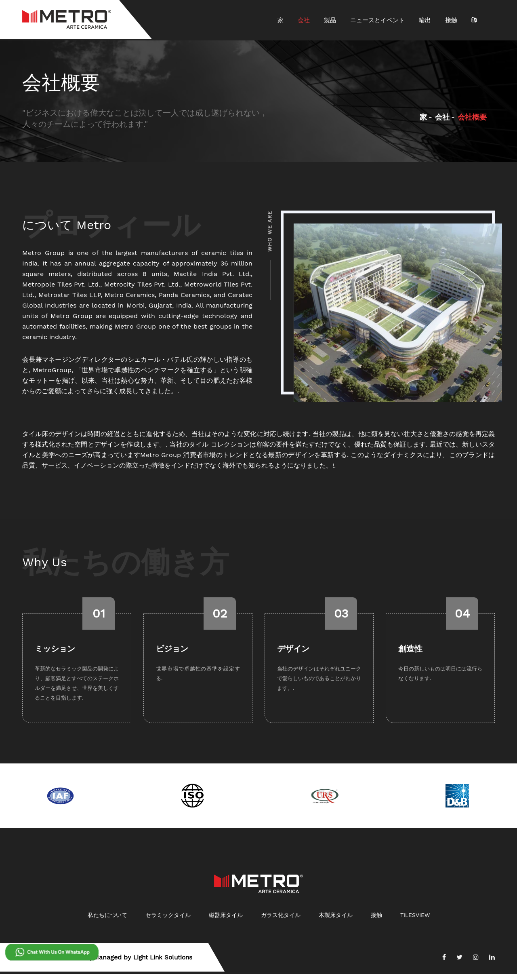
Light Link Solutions (165, 959)
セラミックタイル (168, 917)
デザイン (293, 651)
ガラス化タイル (281, 917)
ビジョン (172, 651)
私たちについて (107, 917)
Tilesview (415, 917)
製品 (330, 20)
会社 (304, 20)
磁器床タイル (226, 917)
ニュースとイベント (377, 20)
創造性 (410, 651)
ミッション (55, 651)
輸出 (425, 20)
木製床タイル (336, 917)
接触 (451, 20)
